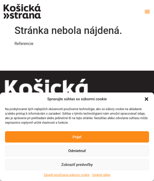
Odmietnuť (77, 151)
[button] (146, 99)
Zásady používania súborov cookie (67, 175)
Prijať (77, 137)
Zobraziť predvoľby (77, 164)
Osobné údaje (101, 175)
